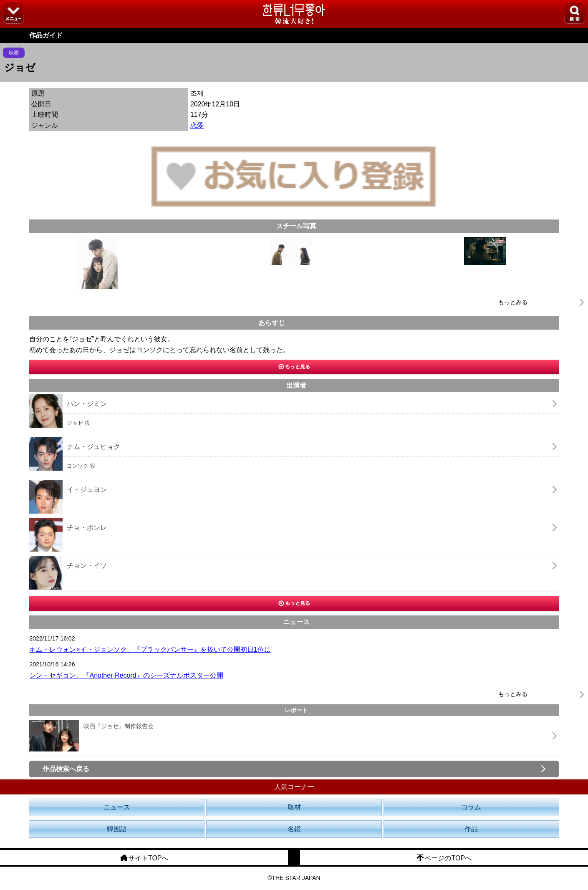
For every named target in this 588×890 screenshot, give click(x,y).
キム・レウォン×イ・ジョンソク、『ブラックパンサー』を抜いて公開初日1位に (149, 649)
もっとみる (512, 302)
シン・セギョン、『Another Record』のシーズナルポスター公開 (126, 675)
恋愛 (197, 125)
